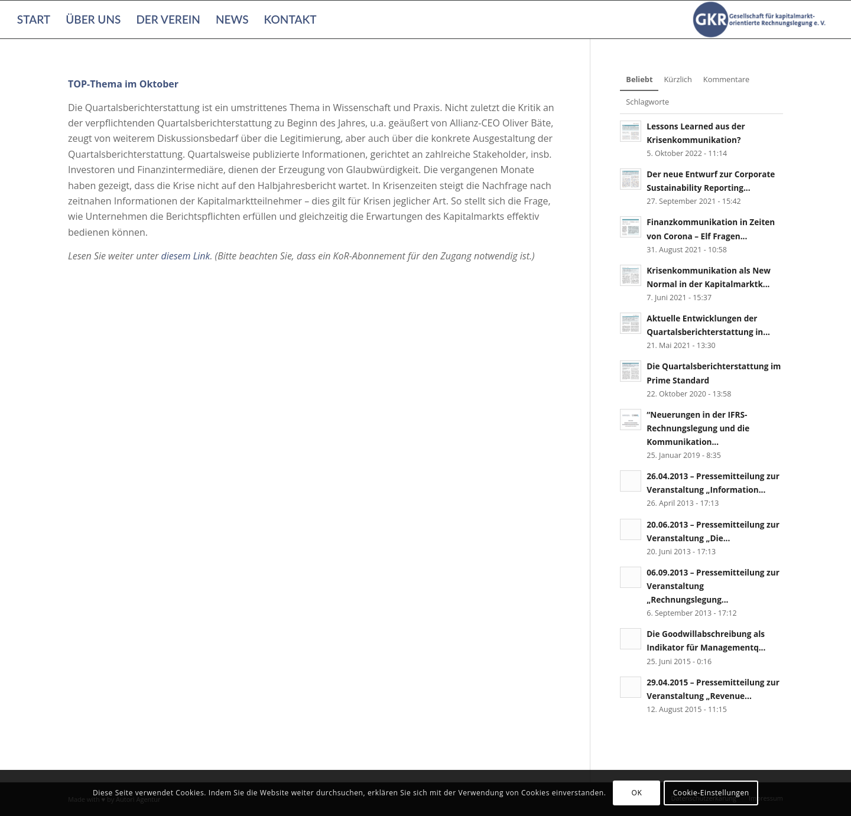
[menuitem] (33, 19)
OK (637, 793)
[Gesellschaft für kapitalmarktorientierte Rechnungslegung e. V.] (761, 19)
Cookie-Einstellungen (711, 793)
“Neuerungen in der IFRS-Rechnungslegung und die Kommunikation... (698, 428)
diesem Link (185, 255)
